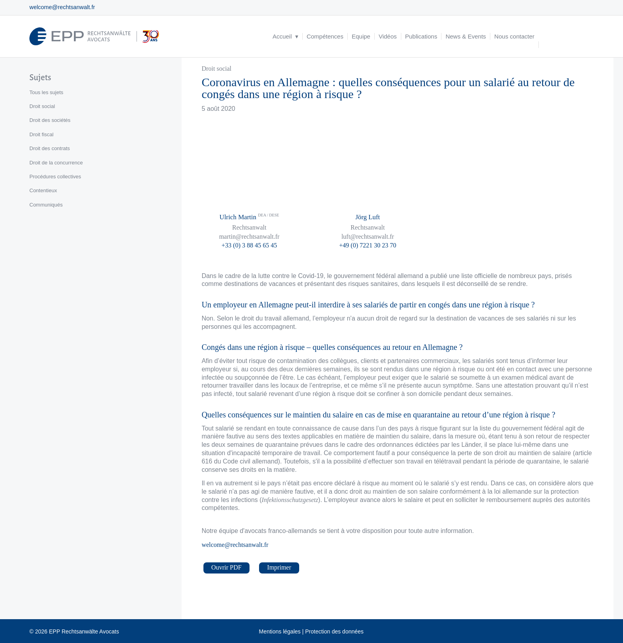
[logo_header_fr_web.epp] (94, 36)
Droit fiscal (41, 134)
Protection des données (334, 631)
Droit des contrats (49, 148)
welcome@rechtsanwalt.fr (62, 7)
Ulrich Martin (249, 217)
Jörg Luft (368, 217)
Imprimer (279, 567)
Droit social (216, 68)
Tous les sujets (46, 92)
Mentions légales (279, 631)
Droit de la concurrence (56, 163)
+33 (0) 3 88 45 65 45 (249, 245)
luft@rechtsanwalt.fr (367, 236)
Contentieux (43, 190)
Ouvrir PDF (226, 567)
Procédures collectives (55, 177)
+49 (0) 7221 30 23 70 (368, 245)
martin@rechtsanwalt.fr (249, 236)
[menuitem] (285, 36)
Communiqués (46, 205)
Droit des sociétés (49, 120)
